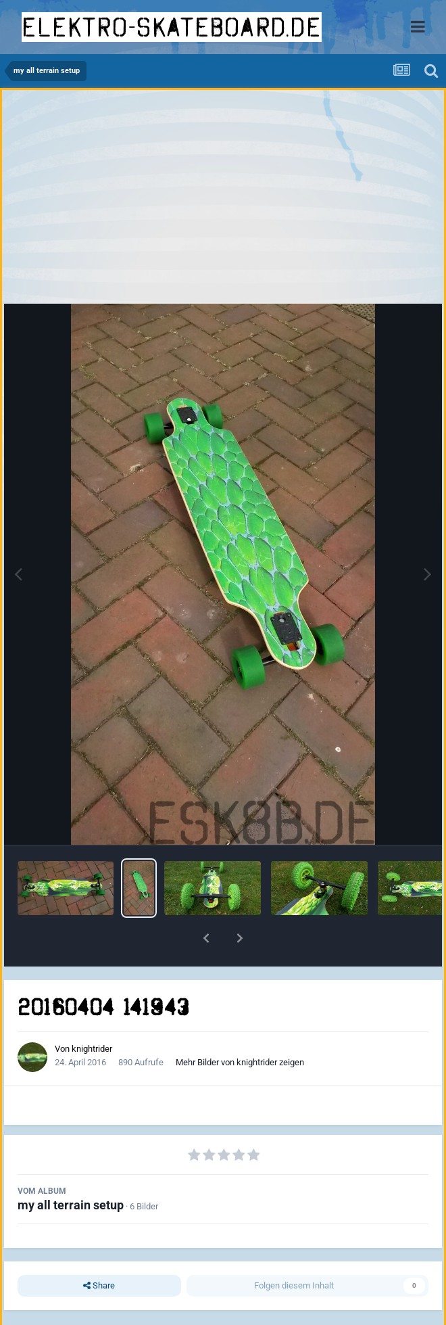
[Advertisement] (223, 200)
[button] (206, 938)
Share (99, 1286)
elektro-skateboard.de (172, 27)
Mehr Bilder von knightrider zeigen (240, 1062)
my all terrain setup (71, 1205)
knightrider (92, 1049)
